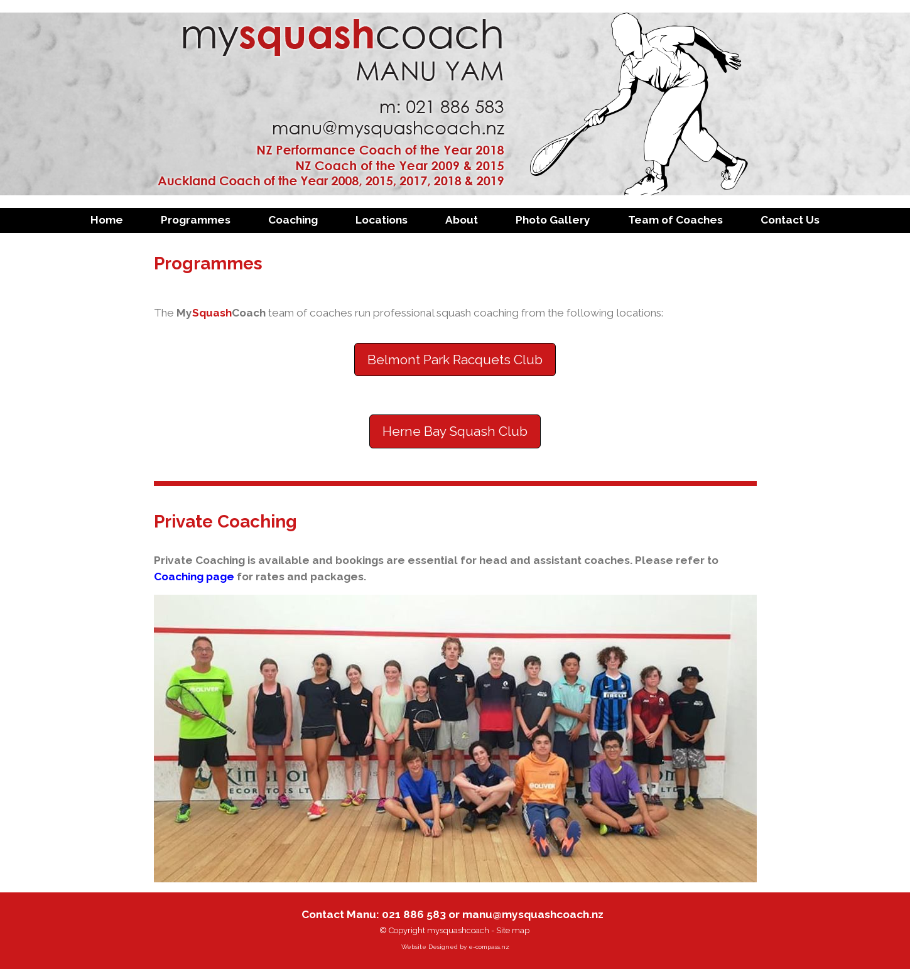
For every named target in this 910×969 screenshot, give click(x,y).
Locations (381, 220)
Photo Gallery (553, 220)
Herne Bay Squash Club (455, 431)
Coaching (293, 220)
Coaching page (194, 576)
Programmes (195, 220)
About (461, 220)
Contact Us (790, 220)
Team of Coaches (675, 220)
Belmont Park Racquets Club (455, 359)
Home (106, 220)
